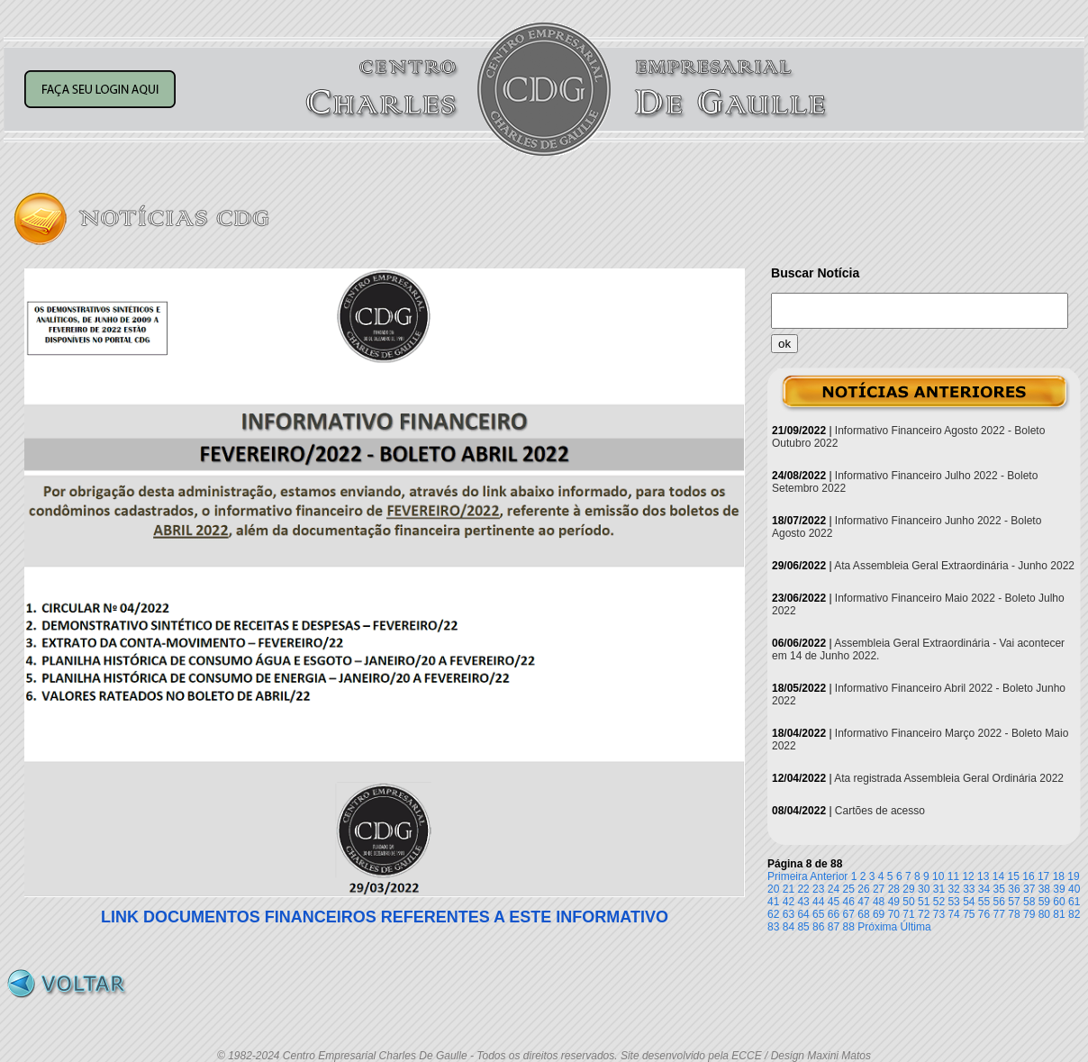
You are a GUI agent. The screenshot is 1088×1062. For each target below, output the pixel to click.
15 (1014, 876)
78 (1014, 914)
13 (983, 876)
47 (863, 901)
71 (908, 914)
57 (1014, 901)
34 (984, 889)
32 (953, 889)
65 (818, 914)
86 (818, 927)
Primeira (787, 876)
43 (803, 901)
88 (849, 927)
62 (773, 914)
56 (999, 901)
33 (969, 889)
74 (953, 914)
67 (849, 914)
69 (878, 914)
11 (953, 876)
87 (833, 927)
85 (803, 927)
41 (773, 901)
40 (1074, 889)
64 (803, 914)
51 (923, 901)
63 (788, 914)
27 (878, 889)
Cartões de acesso (880, 810)
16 (1028, 876)
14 (998, 876)
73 (939, 914)
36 (1014, 889)
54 (969, 901)
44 (818, 901)
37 (1029, 889)
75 (969, 914)
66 (833, 914)
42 (788, 901)
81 (1059, 914)
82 (1074, 914)
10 (938, 876)
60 (1059, 901)
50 (908, 901)
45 (833, 901)
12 (968, 876)
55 (984, 901)
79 (1029, 914)
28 (894, 889)
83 (773, 927)
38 (1044, 889)
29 (908, 889)
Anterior (829, 876)
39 (1059, 889)
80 (1044, 914)
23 (818, 889)
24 (833, 889)
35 (999, 889)
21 (788, 889)
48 (878, 901)
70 (894, 914)
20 (773, 889)
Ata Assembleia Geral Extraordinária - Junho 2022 (954, 565)
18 (1059, 876)
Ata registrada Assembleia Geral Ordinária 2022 (949, 778)
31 (939, 889)
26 (863, 889)
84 (788, 927)
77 (999, 914)
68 (863, 914)
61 (1074, 901)
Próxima (877, 927)
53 (953, 901)
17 (1043, 876)
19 (1073, 876)
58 (1029, 901)
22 (803, 889)
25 (849, 889)
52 (939, 901)
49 (894, 901)
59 (1044, 901)
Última (916, 927)
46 (849, 901)
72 (923, 914)
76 (984, 914)
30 (923, 889)
